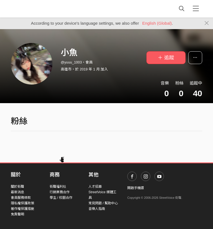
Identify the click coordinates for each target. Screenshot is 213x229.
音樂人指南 (96, 209)
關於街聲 (17, 187)
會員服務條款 (21, 198)
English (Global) (157, 23)
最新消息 (17, 192)
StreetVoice (34, 8)
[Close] (207, 23)
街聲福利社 (58, 187)
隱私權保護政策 (22, 203)
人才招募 (95, 187)
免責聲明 (17, 214)
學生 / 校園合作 (61, 198)
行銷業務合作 (60, 192)
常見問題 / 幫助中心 (103, 203)
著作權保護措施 (22, 209)
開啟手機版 (135, 188)
